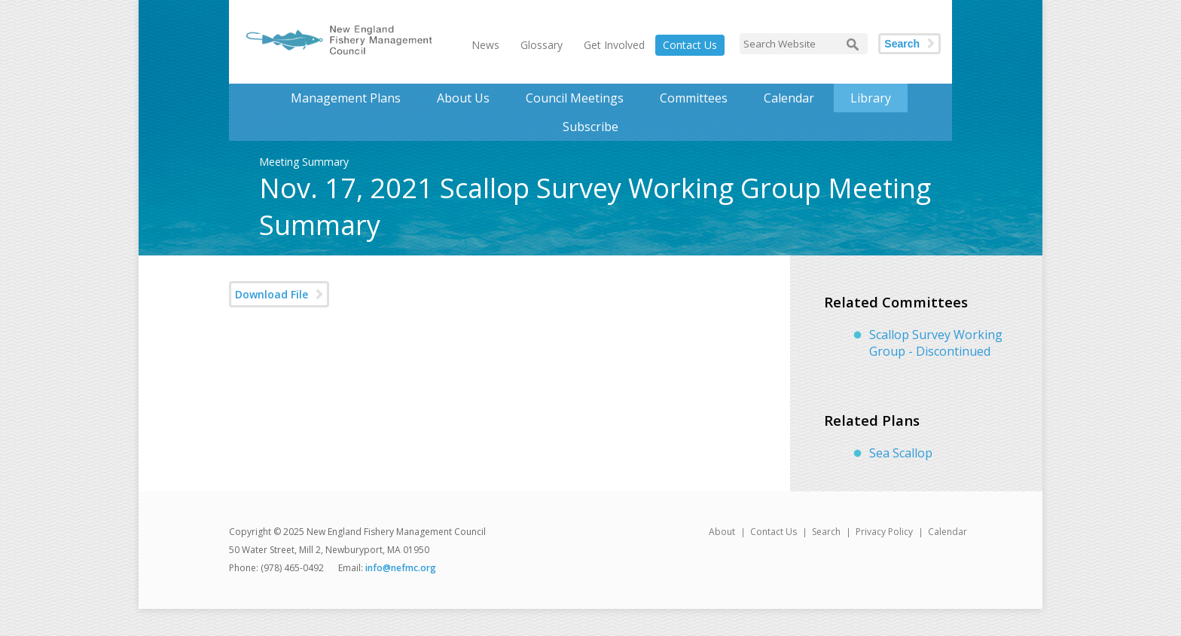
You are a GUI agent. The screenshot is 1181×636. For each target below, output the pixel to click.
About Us (463, 98)
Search (902, 44)
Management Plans (346, 98)
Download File (271, 294)
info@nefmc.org (400, 567)
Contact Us (690, 45)
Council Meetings (575, 98)
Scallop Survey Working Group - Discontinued (935, 342)
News (485, 45)
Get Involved (614, 45)
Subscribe (590, 126)
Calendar (789, 98)
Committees (694, 98)
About (722, 531)
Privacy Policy (884, 531)
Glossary (541, 45)
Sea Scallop (900, 453)
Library (870, 98)
